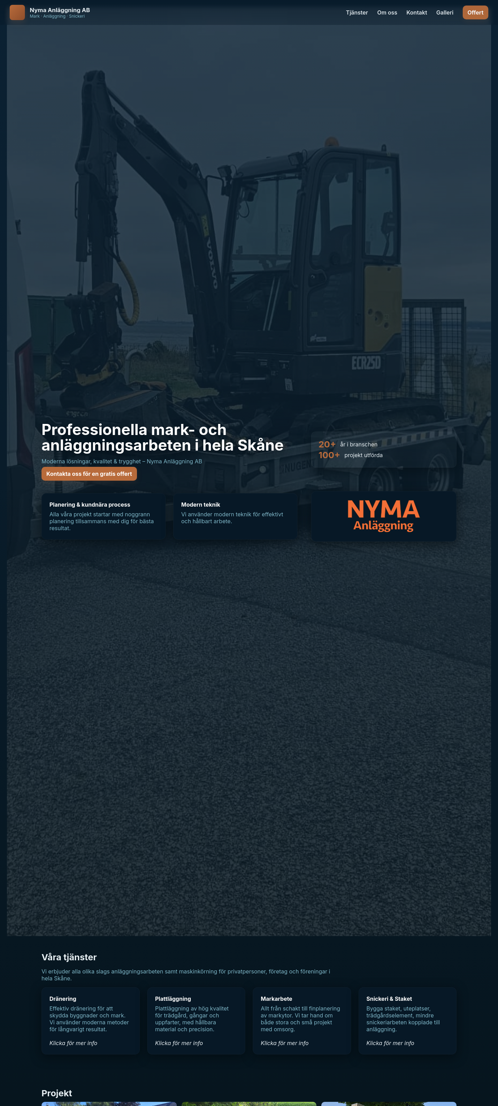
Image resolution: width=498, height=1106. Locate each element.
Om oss (387, 12)
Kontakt (416, 12)
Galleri (445, 12)
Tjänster (357, 12)
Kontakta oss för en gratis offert (89, 473)
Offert (475, 12)
